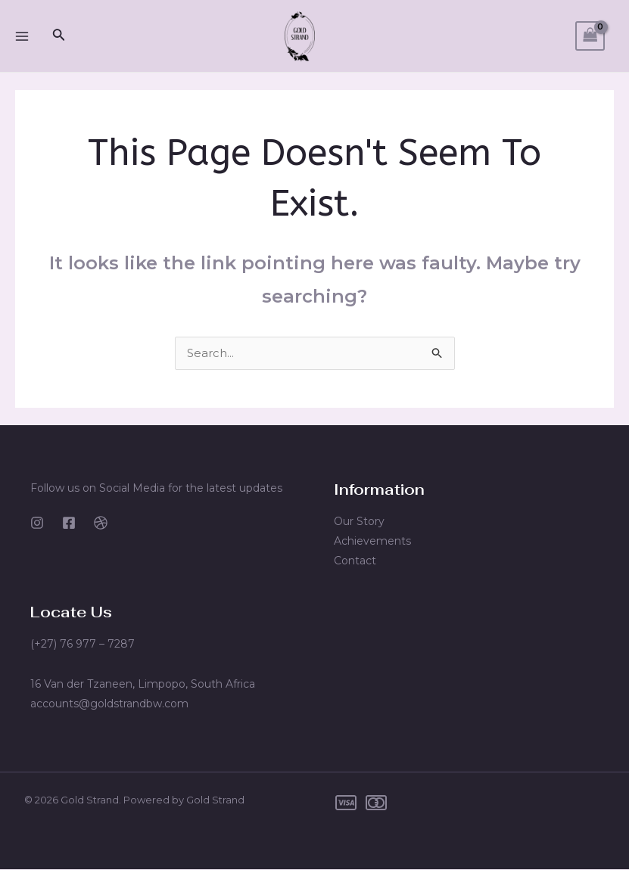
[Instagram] (37, 523)
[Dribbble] (100, 523)
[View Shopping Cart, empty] (590, 36)
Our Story (359, 522)
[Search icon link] (59, 36)
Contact (355, 561)
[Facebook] (69, 523)
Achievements (372, 541)
